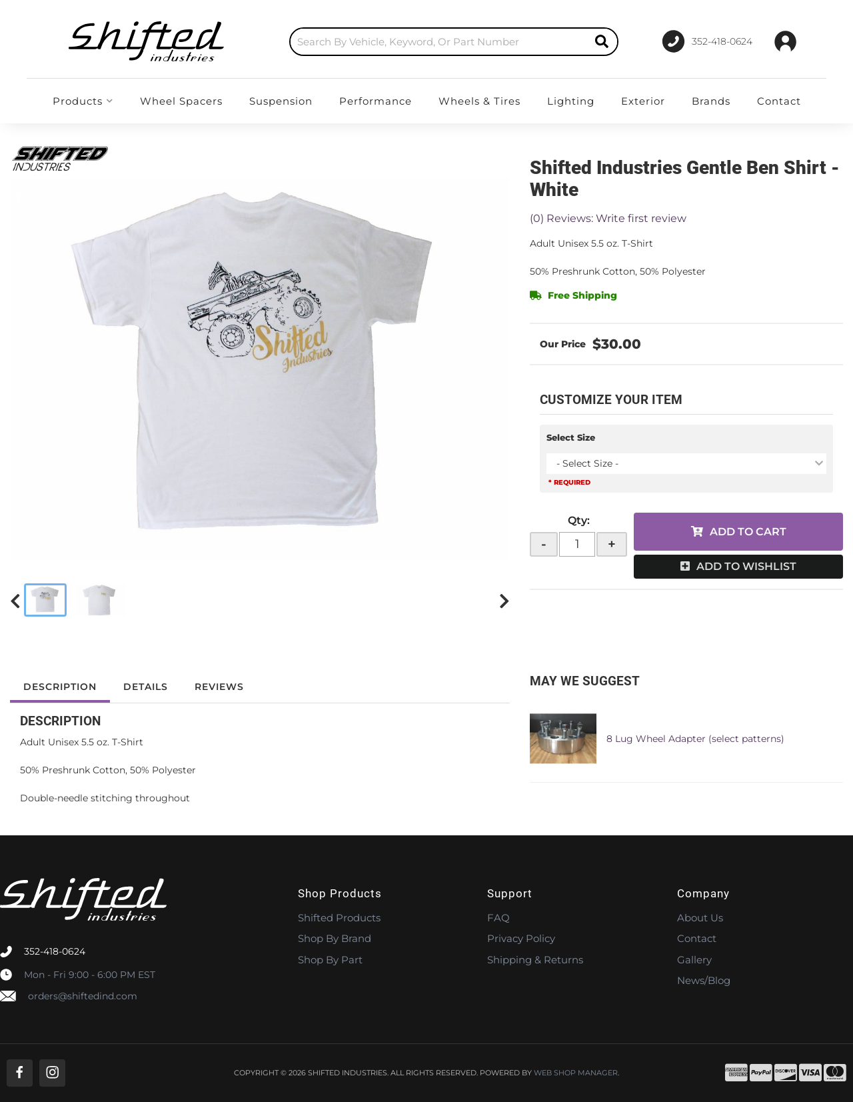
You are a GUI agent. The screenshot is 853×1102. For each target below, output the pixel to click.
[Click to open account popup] (785, 41)
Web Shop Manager (576, 1073)
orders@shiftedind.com (82, 996)
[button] (453, 41)
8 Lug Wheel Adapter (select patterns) (695, 739)
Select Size (570, 437)
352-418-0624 (54, 951)
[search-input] (438, 42)
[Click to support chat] (707, 41)
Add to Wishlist (746, 566)
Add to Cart (748, 531)
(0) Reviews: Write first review (608, 218)
